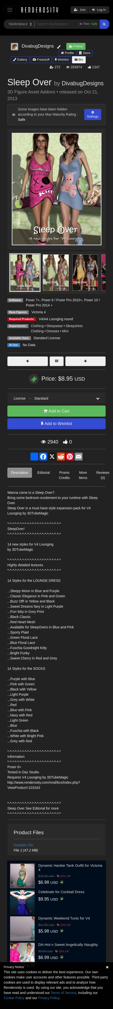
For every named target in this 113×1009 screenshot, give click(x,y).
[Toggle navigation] (10, 9)
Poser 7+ (33, 300)
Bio (79, 59)
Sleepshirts (74, 326)
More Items (83, 475)
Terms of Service (63, 993)
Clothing (37, 326)
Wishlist (62, 59)
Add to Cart (56, 411)
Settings (93, 114)
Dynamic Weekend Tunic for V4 (64, 918)
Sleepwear (54, 326)
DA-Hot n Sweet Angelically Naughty (68, 944)
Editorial (43, 473)
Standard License (46, 338)
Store (84, 53)
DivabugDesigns (82, 83)
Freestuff (41, 59)
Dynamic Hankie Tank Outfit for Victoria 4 (70, 867)
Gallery (20, 59)
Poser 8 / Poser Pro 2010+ (62, 300)
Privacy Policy (48, 998)
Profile (67, 53)
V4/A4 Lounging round (56, 319)
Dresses (52, 331)
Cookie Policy (14, 998)
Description (19, 473)
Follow (76, 46)
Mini (65, 331)
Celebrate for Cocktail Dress (61, 892)
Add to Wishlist (56, 423)
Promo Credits (64, 475)
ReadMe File (23, 845)
